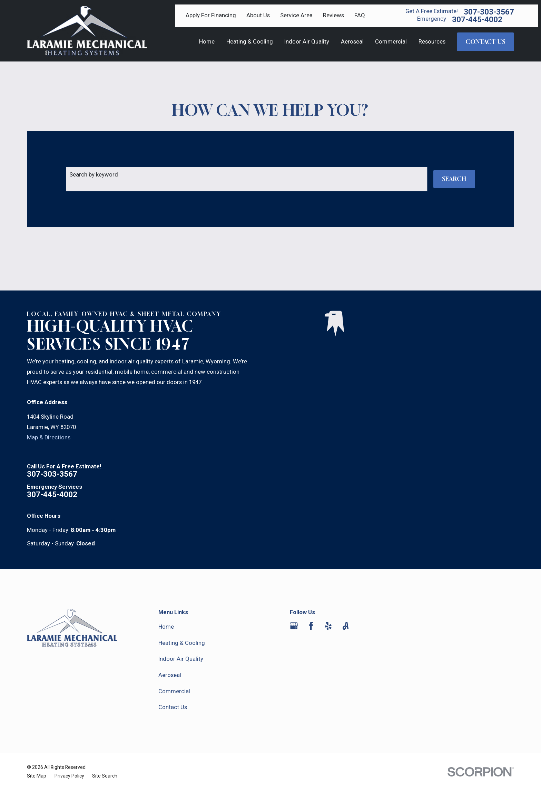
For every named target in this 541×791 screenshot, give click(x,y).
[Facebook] (311, 626)
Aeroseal (169, 675)
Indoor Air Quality (180, 659)
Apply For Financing (211, 15)
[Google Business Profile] (294, 626)
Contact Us (172, 707)
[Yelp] (328, 626)
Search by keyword (93, 174)
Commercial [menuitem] (391, 41)
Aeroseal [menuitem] (352, 41)
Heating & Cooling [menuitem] (249, 41)
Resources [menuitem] (432, 41)
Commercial (174, 691)
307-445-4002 (477, 19)
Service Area (296, 15)
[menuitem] (36, 776)
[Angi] (346, 626)
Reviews (333, 15)
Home (166, 626)
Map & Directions (48, 437)
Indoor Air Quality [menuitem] (306, 41)
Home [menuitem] (207, 41)
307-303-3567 (489, 12)
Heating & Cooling (181, 643)
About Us (258, 15)
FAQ (359, 15)
